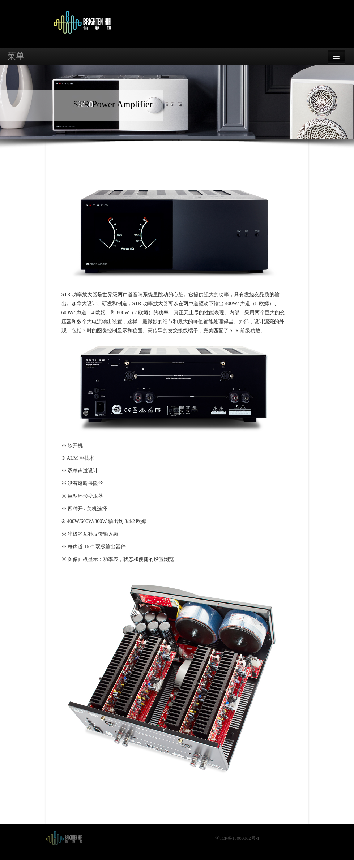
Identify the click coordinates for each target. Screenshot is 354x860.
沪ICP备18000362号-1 (237, 838)
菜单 (16, 56)
